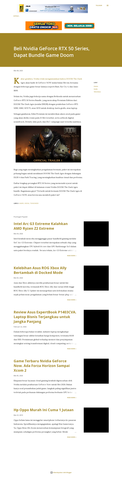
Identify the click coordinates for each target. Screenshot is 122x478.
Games (96, 86)
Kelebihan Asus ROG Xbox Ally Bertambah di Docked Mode (40, 270)
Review (36, 16)
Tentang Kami (83, 16)
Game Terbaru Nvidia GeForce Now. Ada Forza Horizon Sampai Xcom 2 (42, 366)
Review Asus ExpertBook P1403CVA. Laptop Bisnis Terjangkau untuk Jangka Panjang (45, 317)
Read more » (71, 256)
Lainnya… (97, 16)
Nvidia (96, 89)
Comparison (49, 16)
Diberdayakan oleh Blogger (61, 472)
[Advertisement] (58, 452)
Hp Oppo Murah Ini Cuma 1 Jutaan (44, 409)
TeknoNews (97, 92)
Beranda (16, 16)
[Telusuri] (99, 5)
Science (69, 16)
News (26, 16)
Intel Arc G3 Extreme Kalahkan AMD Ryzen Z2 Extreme (41, 226)
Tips (60, 16)
